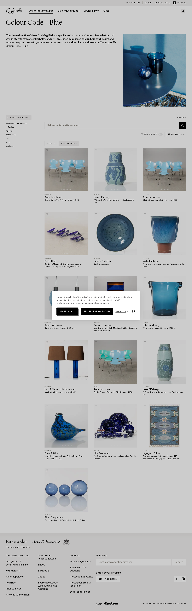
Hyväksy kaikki (67, 311)
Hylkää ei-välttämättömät (97, 311)
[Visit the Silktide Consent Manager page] (133, 311)
